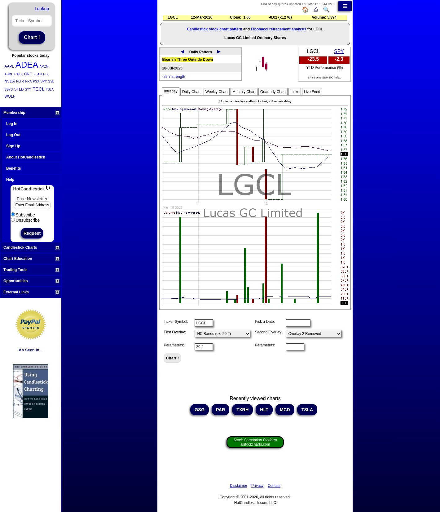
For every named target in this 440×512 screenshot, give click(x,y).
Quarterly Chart (273, 92)
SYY (28, 89)
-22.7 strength (173, 76)
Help (10, 179)
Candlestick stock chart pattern (214, 29)
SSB (51, 81)
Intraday (170, 91)
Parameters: (174, 345)
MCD (285, 409)
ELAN (37, 74)
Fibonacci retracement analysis (278, 29)
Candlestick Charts (31, 247)
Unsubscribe (25, 220)
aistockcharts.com (255, 442)
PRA (28, 81)
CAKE (18, 74)
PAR (220, 409)
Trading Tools (31, 270)
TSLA (50, 89)
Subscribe (23, 214)
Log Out (13, 135)
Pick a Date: (265, 321)
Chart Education (31, 258)
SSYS (9, 89)
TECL (38, 88)
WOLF (10, 96)
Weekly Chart (216, 92)
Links (294, 92)
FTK (46, 74)
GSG (199, 409)
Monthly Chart (244, 92)
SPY (44, 81)
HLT (264, 409)
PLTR (20, 81)
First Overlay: (175, 332)
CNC (28, 74)
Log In (11, 124)
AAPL (9, 66)
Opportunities (31, 281)
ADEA (26, 64)
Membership (31, 112)
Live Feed (312, 92)
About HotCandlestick (25, 157)
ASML (9, 74)
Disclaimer (238, 485)
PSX (36, 81)
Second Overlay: (268, 332)
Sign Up (13, 146)
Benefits (13, 168)
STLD (19, 89)
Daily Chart (191, 92)
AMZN (44, 66)
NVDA (10, 81)
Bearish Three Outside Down (187, 59)
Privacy (257, 485)
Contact (274, 485)
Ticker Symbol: (176, 321)
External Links (31, 292)
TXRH (242, 409)
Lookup (42, 8)
